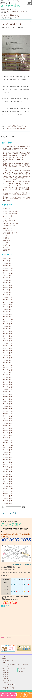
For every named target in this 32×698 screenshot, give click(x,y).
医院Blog (20, 671)
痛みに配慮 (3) (7, 240)
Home (3, 11)
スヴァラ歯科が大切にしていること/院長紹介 (15, 664)
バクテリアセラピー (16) (11, 213)
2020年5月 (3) (7, 399)
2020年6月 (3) (7, 396)
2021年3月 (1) (7, 379)
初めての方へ (6, 662)
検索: (3, 507)
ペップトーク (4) (8, 218)
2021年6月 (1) (7, 375)
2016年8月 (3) (7, 498)
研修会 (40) (6, 245)
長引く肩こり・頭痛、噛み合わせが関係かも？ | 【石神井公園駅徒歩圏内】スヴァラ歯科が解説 (16, 198)
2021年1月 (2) (7, 384)
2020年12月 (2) (8, 387)
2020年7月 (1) (7, 394)
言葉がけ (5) (7, 247)
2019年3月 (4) (7, 433)
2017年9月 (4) (7, 471)
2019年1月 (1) (7, 438)
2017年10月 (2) (8, 469)
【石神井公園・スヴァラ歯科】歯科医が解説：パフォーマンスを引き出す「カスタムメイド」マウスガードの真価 (16, 183)
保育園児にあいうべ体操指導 (16, 128)
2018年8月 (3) (7, 447)
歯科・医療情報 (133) (10, 233)
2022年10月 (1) (8, 345)
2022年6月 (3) (7, 353)
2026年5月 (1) (7, 258)
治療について (5, 669)
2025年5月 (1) (7, 285)
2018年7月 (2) (7, 450)
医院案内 (4, 658)
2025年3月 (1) (7, 290)
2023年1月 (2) (7, 341)
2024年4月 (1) (7, 316)
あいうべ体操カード (12, 24)
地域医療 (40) (7, 228)
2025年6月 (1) (7, 282)
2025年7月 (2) (7, 280)
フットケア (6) (7, 216)
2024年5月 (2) (7, 314)
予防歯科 (5, 674)
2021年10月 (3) (8, 370)
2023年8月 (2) (7, 326)
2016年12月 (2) (8, 488)
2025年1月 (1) (7, 295)
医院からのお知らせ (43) (11, 223)
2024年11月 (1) (8, 299)
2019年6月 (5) (7, 425)
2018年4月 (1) (7, 455)
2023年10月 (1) (8, 321)
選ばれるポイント (8, 660)
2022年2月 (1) (7, 360)
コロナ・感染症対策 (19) (11, 211)
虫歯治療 (5, 670)
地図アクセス (22, 669)
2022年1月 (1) (7, 362)
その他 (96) (6, 208)
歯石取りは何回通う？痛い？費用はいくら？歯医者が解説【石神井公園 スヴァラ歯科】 (16, 159)
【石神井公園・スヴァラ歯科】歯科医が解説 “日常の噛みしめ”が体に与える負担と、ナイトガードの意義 (16, 178)
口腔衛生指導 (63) (9, 225)
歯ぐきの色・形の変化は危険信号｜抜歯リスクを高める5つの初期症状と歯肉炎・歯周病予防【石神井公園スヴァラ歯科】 (16, 153)
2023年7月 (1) (7, 328)
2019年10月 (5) (8, 416)
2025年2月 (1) (7, 292)
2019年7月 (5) (7, 423)
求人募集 (5, 666)
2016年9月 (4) (7, 496)
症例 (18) (6, 238)
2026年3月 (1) (7, 263)
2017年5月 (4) (7, 476)
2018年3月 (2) (7, 457)
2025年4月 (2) (7, 287)
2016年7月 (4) (7, 501)
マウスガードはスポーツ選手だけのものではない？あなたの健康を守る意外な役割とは (16, 189)
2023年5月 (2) (7, 331)
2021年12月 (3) (8, 365)
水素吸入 (5, 682)
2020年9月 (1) (7, 391)
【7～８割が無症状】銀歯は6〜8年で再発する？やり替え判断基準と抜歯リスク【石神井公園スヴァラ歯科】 (16, 148)
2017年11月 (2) (8, 467)
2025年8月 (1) (7, 278)
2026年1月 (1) (7, 265)
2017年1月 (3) (7, 486)
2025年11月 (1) (8, 270)
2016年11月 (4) (8, 491)
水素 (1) (5, 235)
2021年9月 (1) (7, 372)
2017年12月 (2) (8, 464)
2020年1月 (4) (7, 408)
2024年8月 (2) (7, 307)
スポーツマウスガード (9, 684)
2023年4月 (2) (7, 333)
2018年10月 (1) (8, 445)
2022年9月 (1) (7, 348)
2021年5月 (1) (7, 377)
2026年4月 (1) (7, 261)
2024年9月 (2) (7, 304)
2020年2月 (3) (7, 406)
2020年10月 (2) (8, 389)
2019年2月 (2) (7, 435)
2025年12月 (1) (8, 268)
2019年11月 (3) (8, 413)
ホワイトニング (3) (9, 221)
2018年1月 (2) (7, 462)
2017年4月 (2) (7, 479)
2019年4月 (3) (7, 430)
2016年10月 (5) (8, 493)
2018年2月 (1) (7, 459)
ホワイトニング (7, 686)
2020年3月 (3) (7, 404)
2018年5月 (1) (7, 452)
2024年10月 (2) (8, 302)
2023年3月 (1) (7, 336)
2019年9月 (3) (7, 418)
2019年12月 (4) (8, 411)
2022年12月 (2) (8, 343)
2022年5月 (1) (7, 355)
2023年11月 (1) (8, 319)
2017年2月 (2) (7, 484)
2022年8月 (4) (7, 350)
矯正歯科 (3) (7, 242)
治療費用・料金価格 (8, 688)
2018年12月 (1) (8, 440)
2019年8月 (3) (7, 421)
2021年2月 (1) (7, 382)
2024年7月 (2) (7, 309)
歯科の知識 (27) (8, 230)
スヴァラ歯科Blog (10, 15)
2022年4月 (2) (7, 358)
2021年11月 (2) (8, 367)
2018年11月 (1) (8, 442)
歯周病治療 (6, 672)
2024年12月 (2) (8, 297)
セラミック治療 (7, 680)
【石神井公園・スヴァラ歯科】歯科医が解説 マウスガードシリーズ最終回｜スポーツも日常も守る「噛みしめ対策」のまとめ (16, 172)
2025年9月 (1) (7, 275)
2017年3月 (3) (7, 481)
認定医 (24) (6, 250)
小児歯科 (5, 678)
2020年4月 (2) (7, 401)
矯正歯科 (5, 676)
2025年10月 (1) (8, 273)
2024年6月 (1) (7, 312)
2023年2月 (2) (7, 338)
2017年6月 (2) (7, 474)
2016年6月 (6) (7, 503)
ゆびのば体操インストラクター (18, 126)
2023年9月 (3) (7, 324)
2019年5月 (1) (7, 428)
